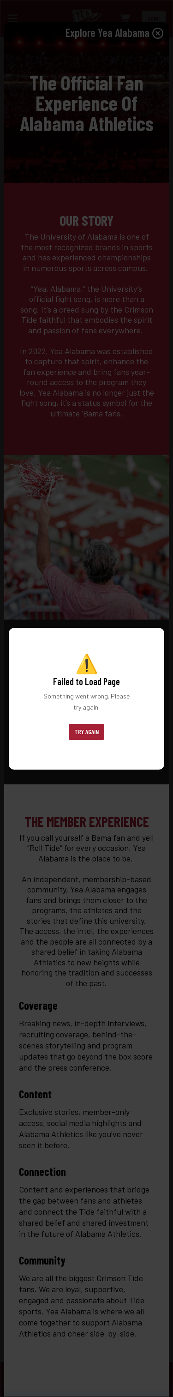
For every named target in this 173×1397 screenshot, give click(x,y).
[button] (86, 732)
